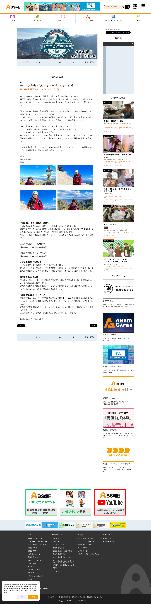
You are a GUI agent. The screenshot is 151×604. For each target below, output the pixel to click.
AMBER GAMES (34, 570)
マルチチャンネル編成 (86, 538)
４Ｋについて (83, 548)
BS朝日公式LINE (34, 554)
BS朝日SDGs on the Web (37, 541)
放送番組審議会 (58, 548)
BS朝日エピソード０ (35, 560)
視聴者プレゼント (34, 548)
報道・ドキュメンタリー (113, 20)
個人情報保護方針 (59, 554)
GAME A (31, 573)
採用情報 (56, 541)
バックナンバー (41, 62)
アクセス (56, 571)
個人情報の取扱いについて (63, 557)
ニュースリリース (59, 545)
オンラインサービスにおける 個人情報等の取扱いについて (62, 561)
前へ (21, 325)
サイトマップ (83, 551)
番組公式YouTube (34, 557)
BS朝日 (13, 6)
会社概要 (56, 538)
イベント (31, 579)
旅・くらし (38, 20)
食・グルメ (109, 131)
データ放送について (85, 545)
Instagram (57, 62)
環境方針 (56, 568)
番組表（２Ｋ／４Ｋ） (36, 538)
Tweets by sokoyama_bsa (112, 29)
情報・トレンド (110, 165)
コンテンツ (30, 535)
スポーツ (138, 20)
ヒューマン (109, 201)
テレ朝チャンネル (109, 541)
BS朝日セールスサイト (36, 576)
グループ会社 (106, 535)
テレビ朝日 (107, 538)
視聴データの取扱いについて (63, 565)
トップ (25, 62)
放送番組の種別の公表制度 (63, 551)
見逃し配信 (89, 62)
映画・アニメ (63, 20)
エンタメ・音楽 (88, 20)
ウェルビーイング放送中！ (38, 545)
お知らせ (79, 535)
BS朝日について (58, 535)
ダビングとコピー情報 (86, 541)
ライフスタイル (119, 201)
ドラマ (12, 20)
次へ (93, 325)
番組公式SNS (33, 551)
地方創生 (31, 566)
